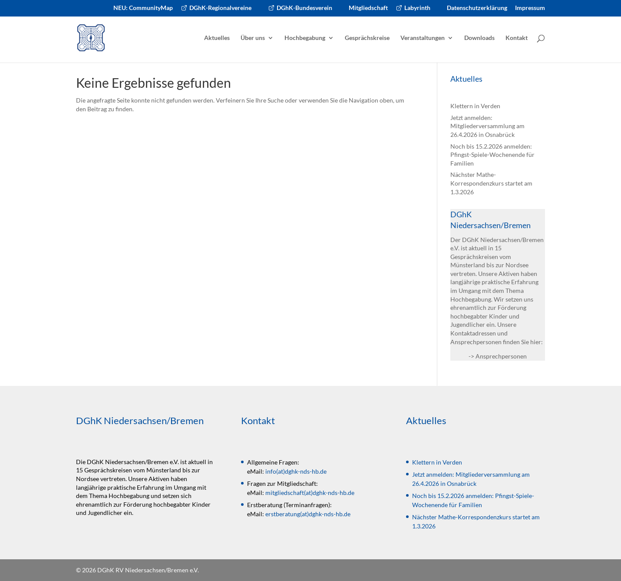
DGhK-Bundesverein (304, 8)
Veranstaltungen (422, 38)
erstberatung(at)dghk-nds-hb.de (307, 514)
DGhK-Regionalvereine (220, 8)
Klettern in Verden (475, 106)
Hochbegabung (304, 38)
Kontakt (516, 38)
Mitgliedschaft (368, 8)
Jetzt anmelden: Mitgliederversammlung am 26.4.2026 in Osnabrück (487, 126)
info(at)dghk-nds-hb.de (296, 471)
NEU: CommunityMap (143, 8)
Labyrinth (417, 8)
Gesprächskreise (367, 38)
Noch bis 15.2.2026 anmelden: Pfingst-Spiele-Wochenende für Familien (492, 155)
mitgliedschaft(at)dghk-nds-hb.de (309, 492)
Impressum (530, 8)
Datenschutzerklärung (477, 8)
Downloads (479, 38)
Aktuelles (217, 38)
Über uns (253, 38)
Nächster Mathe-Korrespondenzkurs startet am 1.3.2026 (491, 183)
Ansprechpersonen (501, 356)
